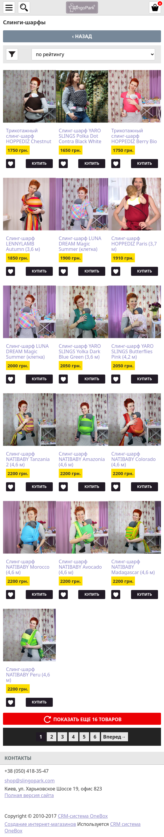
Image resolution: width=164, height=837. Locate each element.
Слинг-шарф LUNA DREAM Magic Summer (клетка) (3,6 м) (80, 244)
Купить (39, 163)
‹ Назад (82, 36)
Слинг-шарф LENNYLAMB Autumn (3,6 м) (23, 244)
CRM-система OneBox (83, 816)
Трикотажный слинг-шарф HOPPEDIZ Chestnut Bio (28, 136)
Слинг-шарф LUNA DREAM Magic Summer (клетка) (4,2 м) (27, 351)
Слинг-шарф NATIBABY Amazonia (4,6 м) (82, 459)
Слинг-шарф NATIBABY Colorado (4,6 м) (133, 459)
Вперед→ (114, 736)
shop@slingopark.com (29, 780)
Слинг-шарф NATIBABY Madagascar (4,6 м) (133, 567)
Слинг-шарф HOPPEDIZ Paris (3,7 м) (134, 244)
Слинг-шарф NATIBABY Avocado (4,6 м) (80, 567)
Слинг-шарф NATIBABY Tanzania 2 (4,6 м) (28, 459)
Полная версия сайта (29, 795)
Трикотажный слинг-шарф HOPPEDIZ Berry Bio (134, 136)
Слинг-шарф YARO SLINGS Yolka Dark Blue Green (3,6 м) (80, 351)
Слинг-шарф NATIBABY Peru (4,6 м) (28, 675)
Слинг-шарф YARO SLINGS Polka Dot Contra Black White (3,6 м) (80, 136)
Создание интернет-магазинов (40, 824)
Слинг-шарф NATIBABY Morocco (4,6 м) (27, 567)
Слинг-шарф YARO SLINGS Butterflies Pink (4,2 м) (132, 351)
